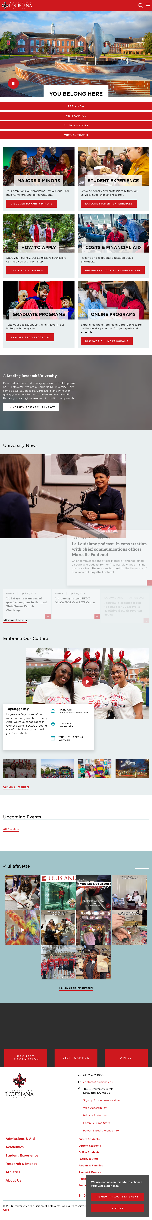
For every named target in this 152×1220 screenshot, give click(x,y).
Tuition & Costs (76, 125)
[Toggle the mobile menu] (148, 6)
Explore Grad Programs (30, 337)
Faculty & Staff (88, 1161)
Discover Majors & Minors (31, 203)
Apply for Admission (27, 270)
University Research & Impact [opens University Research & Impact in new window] (31, 407)
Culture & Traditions (16, 786)
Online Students (88, 1155)
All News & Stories (15, 620)
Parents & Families (90, 1168)
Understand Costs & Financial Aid (112, 270)
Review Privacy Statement (117, 1196)
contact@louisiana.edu (98, 1084)
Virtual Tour (74, 135)
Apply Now (76, 106)
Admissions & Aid (20, 1141)
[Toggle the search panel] (141, 6)
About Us (13, 1183)
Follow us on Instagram (74, 987)
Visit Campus (76, 115)
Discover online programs (106, 341)
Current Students (89, 1148)
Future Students (88, 1141)
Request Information (25, 1059)
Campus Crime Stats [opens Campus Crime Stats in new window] (96, 1125)
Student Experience (22, 1158)
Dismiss (117, 1207)
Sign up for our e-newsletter (101, 1103)
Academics (15, 1149)
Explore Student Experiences (109, 203)
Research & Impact (21, 1166)
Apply (126, 1059)
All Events (9, 829)
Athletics (13, 1175)
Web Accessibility (95, 1110)
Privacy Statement (95, 1118)
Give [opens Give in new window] (6, 1212)
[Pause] (13, 83)
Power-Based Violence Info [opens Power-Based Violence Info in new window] (101, 1133)
